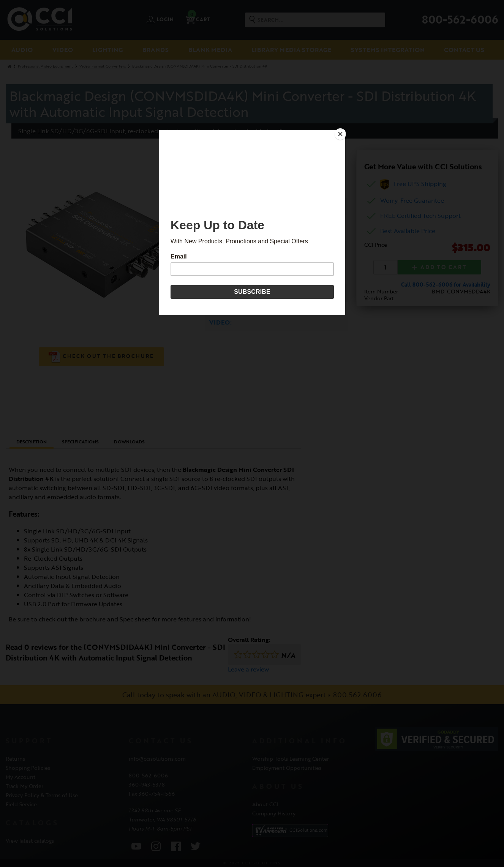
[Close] (343, 132)
